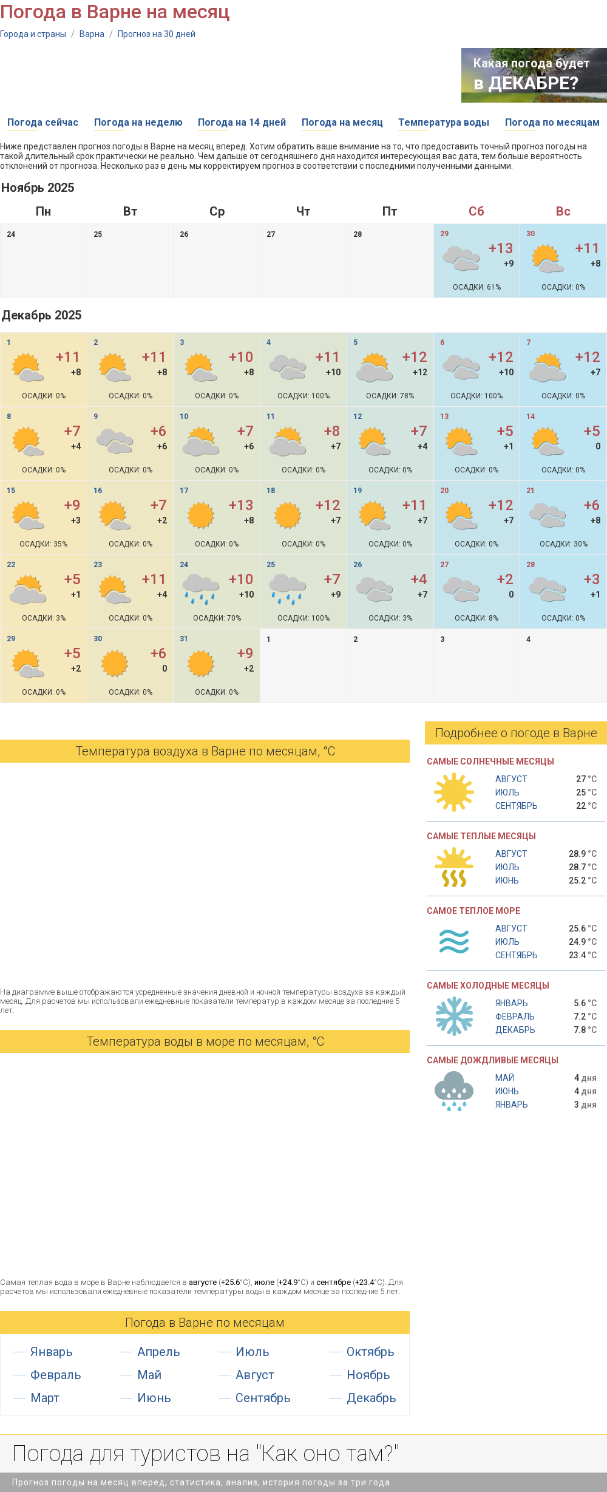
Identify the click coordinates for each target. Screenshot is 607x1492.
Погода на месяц (342, 122)
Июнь (154, 1398)
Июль (253, 1351)
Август (255, 1375)
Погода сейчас (42, 122)
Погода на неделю (138, 122)
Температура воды (443, 122)
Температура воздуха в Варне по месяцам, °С (205, 751)
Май (149, 1375)
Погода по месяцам (552, 122)
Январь (51, 1351)
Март (44, 1398)
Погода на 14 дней (242, 122)
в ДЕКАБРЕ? (525, 83)
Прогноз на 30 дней (156, 34)
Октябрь (371, 1351)
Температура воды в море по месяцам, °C (205, 1041)
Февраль (55, 1375)
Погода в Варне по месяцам (205, 1322)
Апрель (158, 1351)
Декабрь (371, 1398)
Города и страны (33, 34)
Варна (92, 34)
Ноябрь (368, 1375)
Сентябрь (263, 1398)
